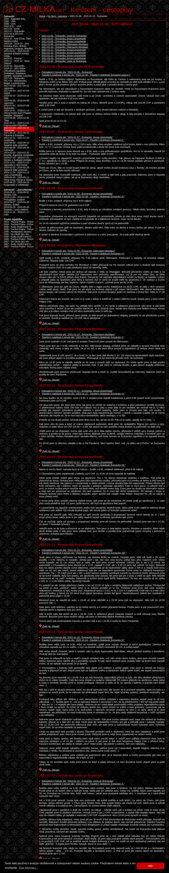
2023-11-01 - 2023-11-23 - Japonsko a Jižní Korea (17, 163)
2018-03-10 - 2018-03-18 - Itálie (17, 96)
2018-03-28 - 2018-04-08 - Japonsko (17, 101)
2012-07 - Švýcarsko (14, 31)
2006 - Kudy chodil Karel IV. (18, 237)
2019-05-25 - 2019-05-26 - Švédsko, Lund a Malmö (17, 208)
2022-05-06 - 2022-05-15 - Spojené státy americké (17, 144)
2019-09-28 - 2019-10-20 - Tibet (17, 119)
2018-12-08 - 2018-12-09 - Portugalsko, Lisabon (17, 198)
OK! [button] (150, 866)
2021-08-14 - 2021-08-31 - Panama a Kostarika (17, 134)
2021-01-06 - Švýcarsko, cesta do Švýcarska (64, 36)
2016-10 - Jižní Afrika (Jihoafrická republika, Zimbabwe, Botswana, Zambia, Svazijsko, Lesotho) (18, 72)
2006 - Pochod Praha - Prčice (19, 239)
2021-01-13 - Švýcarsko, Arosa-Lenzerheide (64, 55)
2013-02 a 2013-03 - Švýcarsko (14, 35)
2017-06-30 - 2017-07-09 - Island (17, 92)
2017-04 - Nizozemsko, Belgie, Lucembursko (15, 82)
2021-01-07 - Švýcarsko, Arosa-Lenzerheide (64, 38)
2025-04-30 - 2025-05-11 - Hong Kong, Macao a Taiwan (18, 178)
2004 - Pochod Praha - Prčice (19, 224)
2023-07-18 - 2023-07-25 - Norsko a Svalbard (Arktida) (18, 158)
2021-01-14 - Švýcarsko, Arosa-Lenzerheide (64, 58)
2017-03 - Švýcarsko (14, 78)
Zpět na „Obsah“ (49, 126)
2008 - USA (10, 24)
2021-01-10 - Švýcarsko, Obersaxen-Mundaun (65, 47)
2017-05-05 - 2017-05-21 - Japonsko (17, 87)
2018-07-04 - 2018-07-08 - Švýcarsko (17, 106)
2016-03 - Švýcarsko (14, 66)
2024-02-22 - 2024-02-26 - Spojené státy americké (17, 168)
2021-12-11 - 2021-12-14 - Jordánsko (17, 139)
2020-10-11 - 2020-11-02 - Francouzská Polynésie (17, 124)
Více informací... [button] (28, 867)
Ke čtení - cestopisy (101, 10)
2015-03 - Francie (13, 58)
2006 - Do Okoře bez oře (16, 234)
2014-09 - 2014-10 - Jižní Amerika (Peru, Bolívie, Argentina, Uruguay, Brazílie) (18, 46)
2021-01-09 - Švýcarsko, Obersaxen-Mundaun (65, 44)
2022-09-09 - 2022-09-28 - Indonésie (17, 148)
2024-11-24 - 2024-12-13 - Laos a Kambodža (17, 173)
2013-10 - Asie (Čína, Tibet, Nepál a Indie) (17, 39)
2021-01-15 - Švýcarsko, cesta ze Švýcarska (64, 61)
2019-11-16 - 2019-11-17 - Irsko (17, 213)
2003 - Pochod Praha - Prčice (19, 222)
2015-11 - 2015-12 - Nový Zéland (17, 62)
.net (40, 8)
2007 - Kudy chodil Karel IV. (18, 244)
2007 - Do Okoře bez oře (16, 241)
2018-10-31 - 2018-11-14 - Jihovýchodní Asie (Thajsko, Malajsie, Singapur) (18, 113)
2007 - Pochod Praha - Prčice (19, 246)
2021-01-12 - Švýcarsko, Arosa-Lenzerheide (64, 53)
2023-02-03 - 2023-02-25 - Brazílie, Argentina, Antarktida (19, 153)
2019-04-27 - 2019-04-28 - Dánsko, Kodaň (17, 203)
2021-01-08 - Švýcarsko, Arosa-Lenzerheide (64, 41)
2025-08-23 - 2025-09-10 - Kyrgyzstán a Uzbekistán (17, 183)
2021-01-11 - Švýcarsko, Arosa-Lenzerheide (64, 50)
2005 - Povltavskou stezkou (18, 232)
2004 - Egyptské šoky (14, 19)
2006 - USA (10, 21)
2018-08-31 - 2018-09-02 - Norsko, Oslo (17, 193)
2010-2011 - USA (12, 26)
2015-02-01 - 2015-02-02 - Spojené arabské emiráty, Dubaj (17, 53)
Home (42, 16)
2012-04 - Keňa (11, 29)
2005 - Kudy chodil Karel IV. (18, 227)
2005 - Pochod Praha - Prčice (19, 229)
